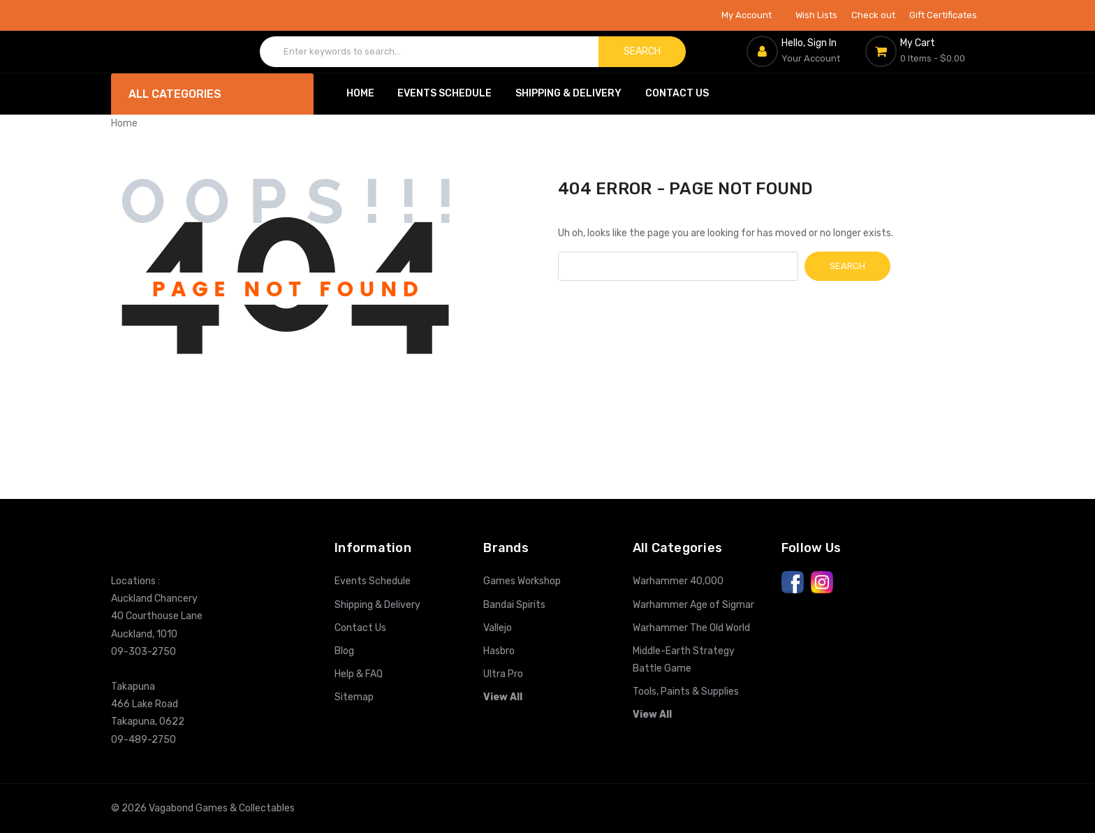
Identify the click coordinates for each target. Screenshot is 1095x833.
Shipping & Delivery (568, 93)
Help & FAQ (359, 674)
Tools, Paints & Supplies (686, 691)
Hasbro (499, 651)
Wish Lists (816, 15)
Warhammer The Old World (691, 628)
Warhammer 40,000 (678, 581)
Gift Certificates (943, 15)
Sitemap (354, 697)
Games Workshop (522, 581)
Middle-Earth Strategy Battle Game (684, 659)
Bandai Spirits (514, 605)
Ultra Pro (503, 674)
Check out (873, 15)
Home (360, 93)
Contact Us (677, 93)
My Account (751, 15)
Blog (344, 651)
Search (642, 51)
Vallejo (497, 628)
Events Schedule (444, 93)
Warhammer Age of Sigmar (693, 605)
